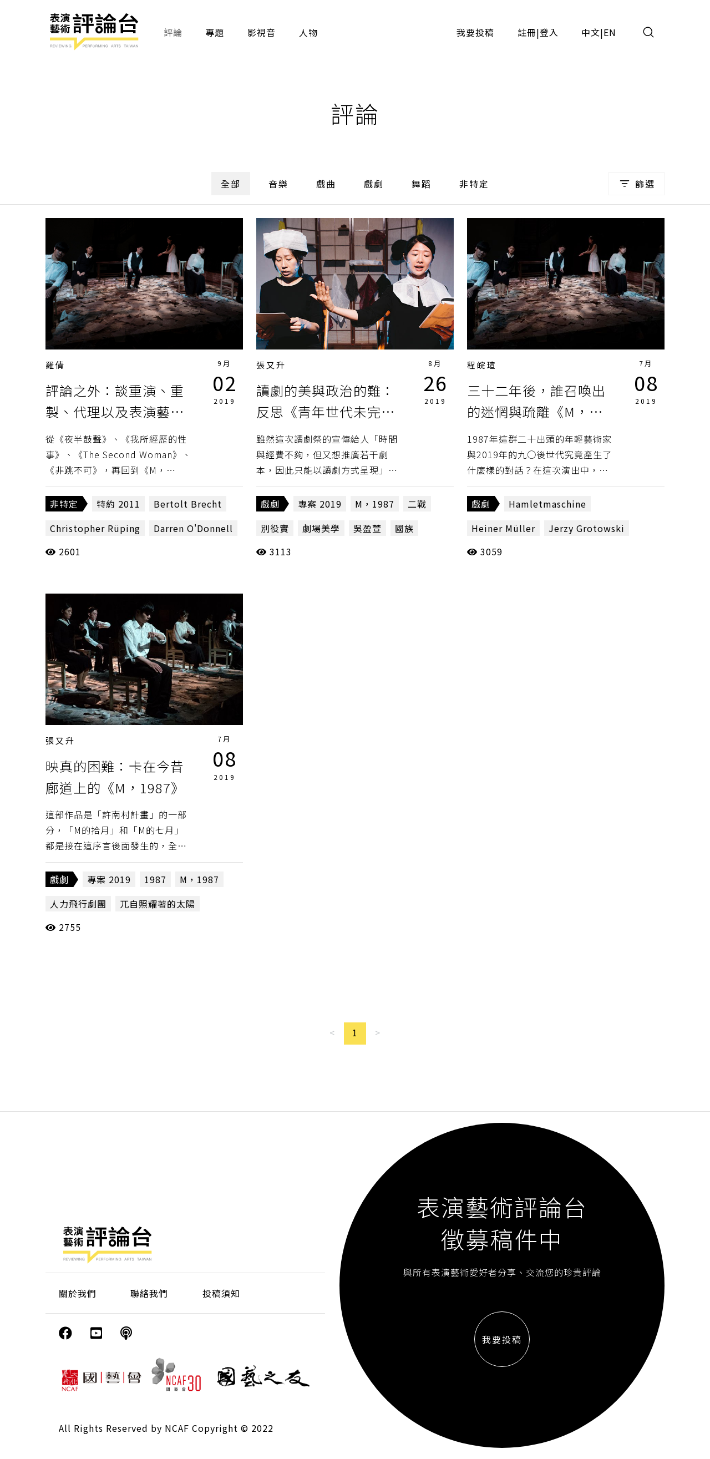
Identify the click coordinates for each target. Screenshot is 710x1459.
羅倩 (55, 365)
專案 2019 (320, 503)
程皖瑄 (482, 365)
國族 (404, 528)
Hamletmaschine (547, 503)
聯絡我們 (149, 1293)
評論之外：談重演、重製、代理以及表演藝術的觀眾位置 (114, 412)
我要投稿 (475, 32)
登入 (549, 32)
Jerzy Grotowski (587, 528)
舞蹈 (422, 183)
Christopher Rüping (95, 528)
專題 (214, 32)
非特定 (474, 183)
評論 (173, 32)
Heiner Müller (503, 528)
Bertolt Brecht (188, 503)
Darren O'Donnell (193, 528)
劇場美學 (321, 528)
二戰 (417, 503)
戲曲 (326, 183)
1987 (155, 879)
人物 (308, 32)
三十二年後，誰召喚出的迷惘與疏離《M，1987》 (536, 412)
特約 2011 (118, 503)
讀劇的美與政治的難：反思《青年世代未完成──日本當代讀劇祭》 (325, 412)
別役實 (275, 528)
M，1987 (374, 503)
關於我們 (78, 1293)
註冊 (527, 32)
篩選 (636, 183)
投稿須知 (221, 1293)
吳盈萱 (367, 528)
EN (610, 32)
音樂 (278, 183)
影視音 (261, 32)
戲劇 (374, 183)
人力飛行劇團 (78, 903)
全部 (231, 183)
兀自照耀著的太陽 (157, 903)
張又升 (271, 365)
